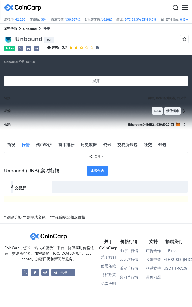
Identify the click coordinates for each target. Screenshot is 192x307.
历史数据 (89, 144)
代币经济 (44, 144)
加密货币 (10, 29)
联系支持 (153, 268)
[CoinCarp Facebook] (35, 272)
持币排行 (66, 144)
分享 (95, 156)
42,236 (20, 19)
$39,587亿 (72, 19)
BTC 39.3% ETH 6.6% (140, 19)
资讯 (107, 144)
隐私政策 (108, 274)
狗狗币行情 (129, 277)
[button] (28, 48)
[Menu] (185, 8)
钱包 (162, 144)
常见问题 (153, 277)
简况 (11, 144)
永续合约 (97, 171)
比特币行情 (129, 250)
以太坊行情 (129, 259)
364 (44, 19)
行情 (26, 144)
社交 (148, 144)
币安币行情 (129, 268)
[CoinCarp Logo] (24, 7)
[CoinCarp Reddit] (45, 272)
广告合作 (153, 250)
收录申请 (153, 259)
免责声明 (108, 283)
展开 (96, 80)
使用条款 (108, 266)
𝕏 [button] (20, 49)
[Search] (175, 8)
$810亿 (106, 19)
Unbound (30, 29)
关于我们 (108, 257)
